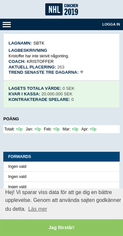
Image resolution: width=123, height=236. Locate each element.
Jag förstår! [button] (61, 227)
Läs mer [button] (37, 209)
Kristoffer (40, 61)
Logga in (111, 24)
